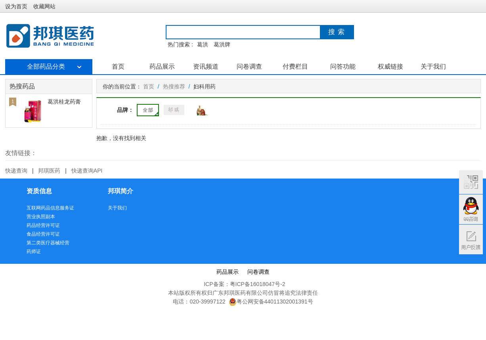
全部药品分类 (48, 66)
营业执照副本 (41, 216)
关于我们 (433, 66)
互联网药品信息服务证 (50, 208)
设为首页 (16, 6)
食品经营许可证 (43, 234)
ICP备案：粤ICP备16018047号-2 (244, 284)
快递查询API (87, 170)
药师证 (34, 251)
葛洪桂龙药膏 (64, 101)
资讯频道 (205, 66)
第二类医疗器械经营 (48, 243)
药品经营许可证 (43, 225)
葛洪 (202, 44)
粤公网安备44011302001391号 (271, 301)
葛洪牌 (222, 44)
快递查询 (16, 170)
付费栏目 (295, 66)
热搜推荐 (174, 86)
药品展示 (162, 66)
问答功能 (343, 66)
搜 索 (336, 32)
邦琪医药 (49, 170)
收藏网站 (44, 6)
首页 (118, 66)
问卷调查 (249, 66)
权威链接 (390, 66)
